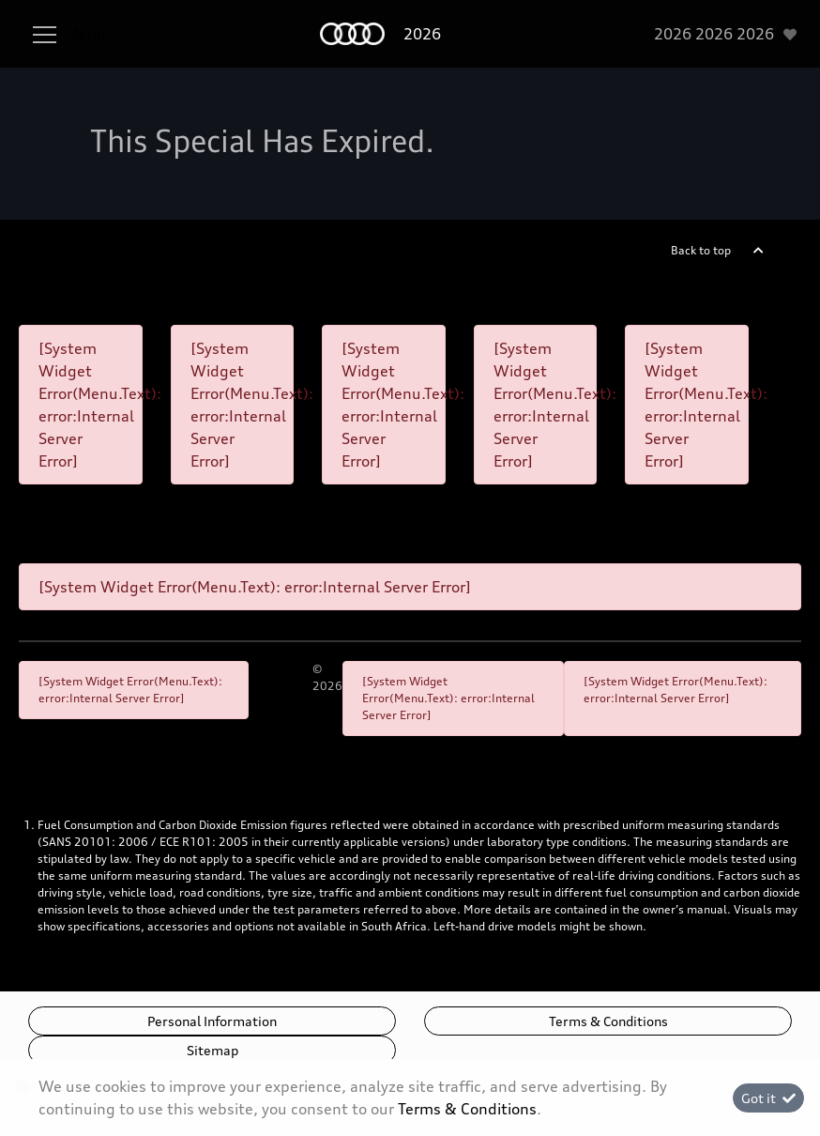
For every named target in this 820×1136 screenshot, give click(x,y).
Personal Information (212, 1021)
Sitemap (212, 1050)
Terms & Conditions (608, 1021)
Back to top (701, 250)
